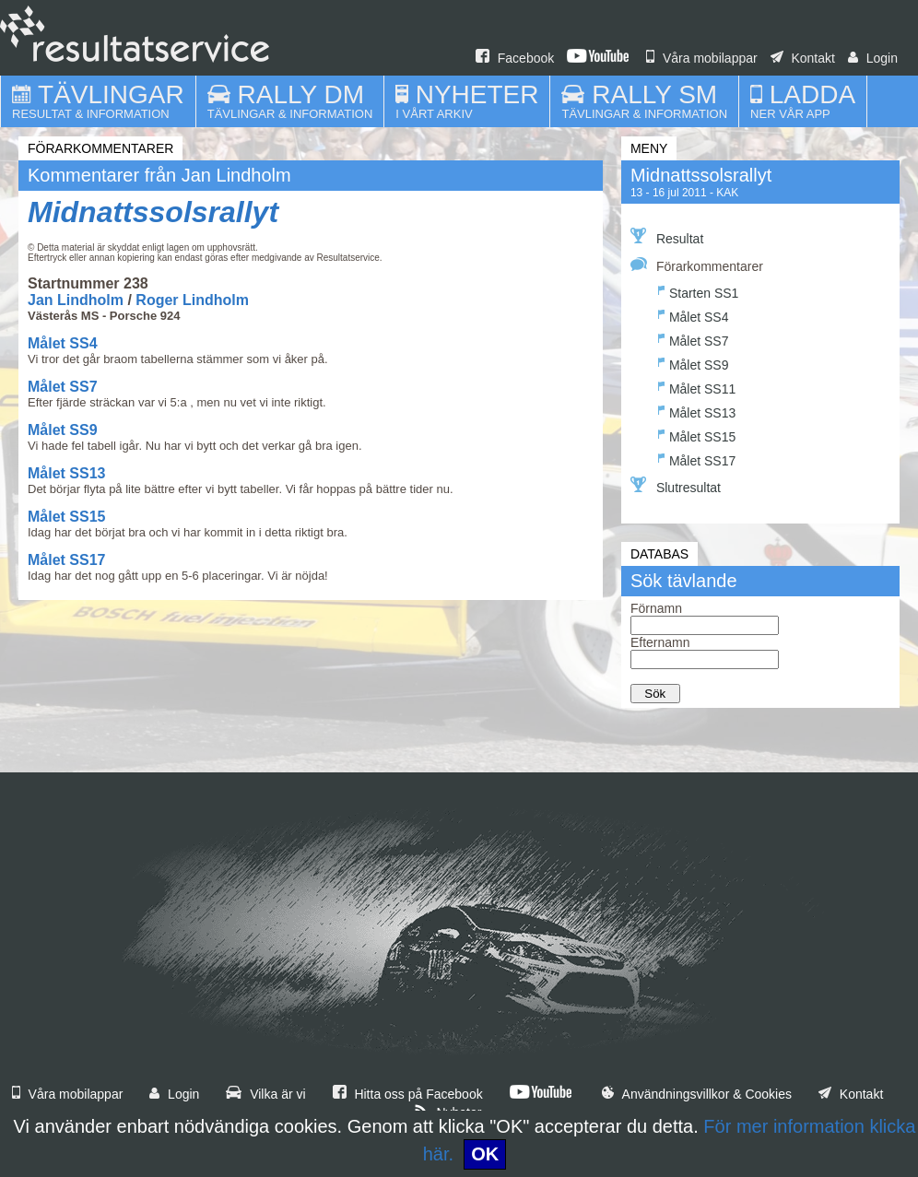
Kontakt (803, 58)
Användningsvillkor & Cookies (697, 1094)
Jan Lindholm (76, 300)
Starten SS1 (698, 290)
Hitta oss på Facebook (408, 1094)
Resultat (666, 237)
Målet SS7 (63, 386)
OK (485, 1154)
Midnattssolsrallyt (153, 212)
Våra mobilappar (702, 58)
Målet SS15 (66, 516)
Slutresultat (675, 486)
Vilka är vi (265, 1094)
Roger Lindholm (192, 300)
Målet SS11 (697, 386)
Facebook (515, 58)
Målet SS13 (66, 473)
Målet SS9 (63, 430)
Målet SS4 (63, 343)
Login (873, 58)
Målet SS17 (66, 560)
